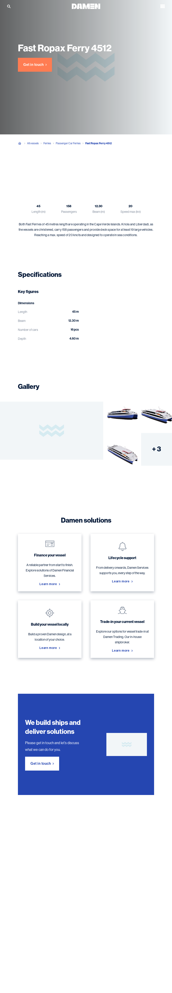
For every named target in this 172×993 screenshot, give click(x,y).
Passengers (69, 211)
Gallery (76, 166)
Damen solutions (102, 166)
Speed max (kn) (130, 211)
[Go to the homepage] (86, 6)
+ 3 (156, 449)
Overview (25, 166)
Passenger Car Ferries (68, 143)
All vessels (33, 143)
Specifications (51, 166)
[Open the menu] (162, 6)
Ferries (47, 143)
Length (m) (38, 211)
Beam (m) (98, 211)
